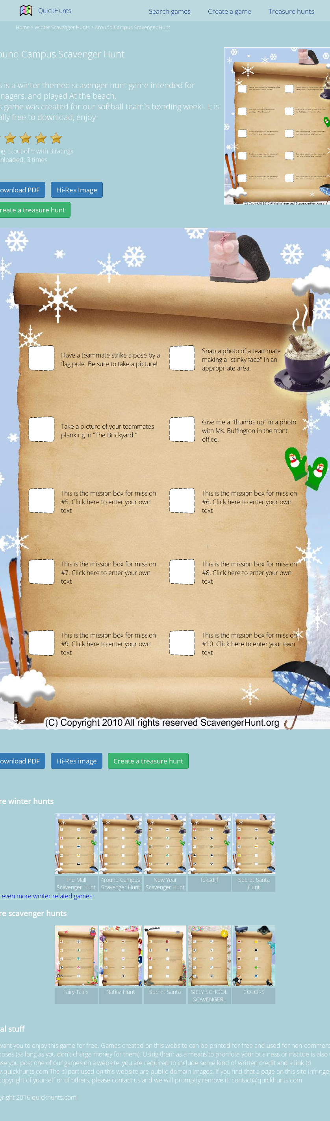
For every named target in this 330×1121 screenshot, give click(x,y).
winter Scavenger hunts (62, 27)
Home (23, 27)
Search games (170, 11)
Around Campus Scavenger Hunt (132, 27)
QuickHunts (54, 10)
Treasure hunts (291, 11)
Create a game (229, 11)
